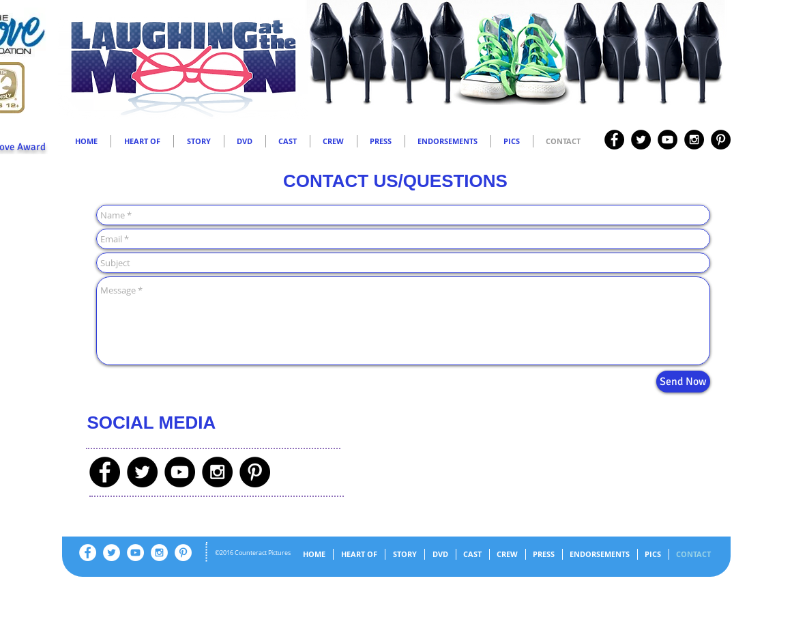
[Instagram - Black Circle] (694, 139)
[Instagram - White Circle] (159, 552)
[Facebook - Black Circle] (614, 139)
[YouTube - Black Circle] (667, 139)
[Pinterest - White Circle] (183, 552)
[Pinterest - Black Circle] (721, 139)
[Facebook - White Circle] (87, 552)
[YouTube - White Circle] (135, 552)
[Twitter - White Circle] (111, 552)
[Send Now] (683, 381)
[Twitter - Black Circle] (641, 139)
